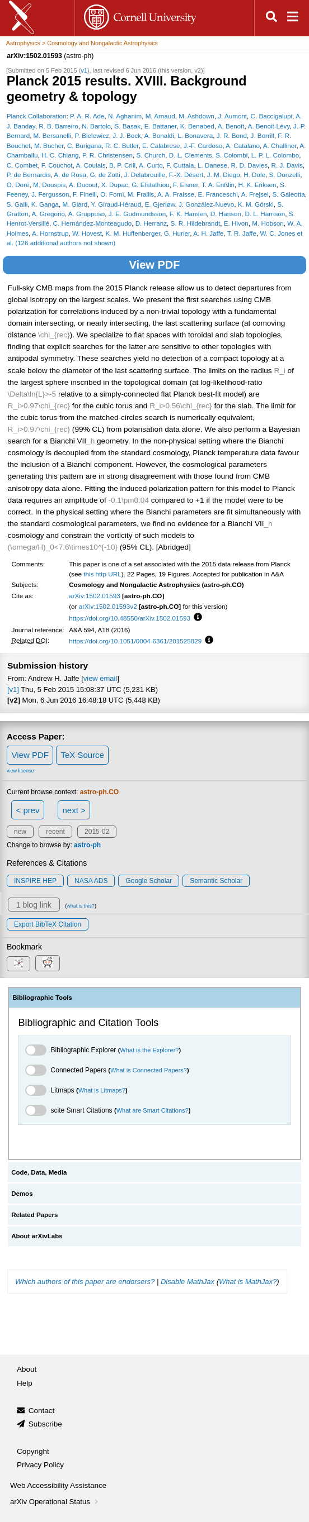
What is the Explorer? (149, 1050)
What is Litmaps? (101, 1090)
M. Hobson (267, 223)
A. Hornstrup (50, 233)
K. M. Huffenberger (133, 233)
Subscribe (45, 1424)
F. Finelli (85, 194)
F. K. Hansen (188, 213)
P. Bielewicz (91, 135)
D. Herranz (151, 223)
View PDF (154, 265)
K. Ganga (45, 204)
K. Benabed (197, 126)
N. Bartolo (96, 126)
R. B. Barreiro (58, 126)
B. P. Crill (122, 165)
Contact (42, 1410)
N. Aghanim (125, 116)
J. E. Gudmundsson (137, 213)
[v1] (13, 689)
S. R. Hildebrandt (196, 223)
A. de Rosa (70, 174)
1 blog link (34, 904)
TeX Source (82, 755)
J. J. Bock (127, 135)
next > (73, 810)
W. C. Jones (277, 233)
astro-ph (87, 845)
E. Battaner (160, 126)
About (26, 1369)
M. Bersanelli (52, 135)
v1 (84, 70)
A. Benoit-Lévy (268, 126)
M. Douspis (49, 184)
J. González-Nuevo (206, 204)
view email (100, 678)
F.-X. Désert (186, 174)
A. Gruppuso (86, 213)
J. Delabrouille (144, 174)
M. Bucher (48, 145)
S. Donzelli (285, 174)
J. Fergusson (50, 194)
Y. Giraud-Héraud (116, 204)
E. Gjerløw (160, 204)
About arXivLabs (37, 1236)
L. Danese (212, 165)
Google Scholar (148, 881)
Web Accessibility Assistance (58, 1485)
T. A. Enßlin (218, 184)
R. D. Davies (249, 165)
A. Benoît (231, 126)
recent (55, 832)
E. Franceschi (218, 194)
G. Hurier (177, 233)
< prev (28, 810)
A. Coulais (90, 165)
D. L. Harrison (265, 213)
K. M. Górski (256, 204)
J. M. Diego (223, 174)
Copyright (33, 1451)
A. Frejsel (255, 194)
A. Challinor (280, 145)
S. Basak (128, 126)
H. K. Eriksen (257, 184)
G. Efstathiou (150, 184)
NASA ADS (90, 881)
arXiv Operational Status (55, 1501)
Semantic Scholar (216, 881)
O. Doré (18, 184)
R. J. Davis (286, 165)
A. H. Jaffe (208, 233)
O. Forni (112, 194)
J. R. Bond (232, 135)
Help (24, 1383)
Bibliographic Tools (42, 997)
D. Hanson (225, 213)
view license (20, 771)
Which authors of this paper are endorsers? (84, 1281)
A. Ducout (83, 184)
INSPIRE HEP (35, 881)
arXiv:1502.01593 (94, 595)
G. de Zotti (105, 174)
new (20, 832)
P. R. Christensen (107, 155)
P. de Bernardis (29, 174)
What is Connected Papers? (148, 1070)
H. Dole (254, 174)
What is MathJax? (248, 1281)
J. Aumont (232, 116)
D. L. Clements (190, 155)
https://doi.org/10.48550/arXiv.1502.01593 (129, 618)
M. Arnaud (160, 116)
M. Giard (74, 204)
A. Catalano (243, 145)
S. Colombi (231, 155)
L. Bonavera (195, 135)
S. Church (150, 155)
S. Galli (17, 204)
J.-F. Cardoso (203, 145)
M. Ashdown (196, 116)
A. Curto (151, 165)
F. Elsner (185, 184)
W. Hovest (87, 233)
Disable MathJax (187, 1281)
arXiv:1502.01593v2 (108, 606)
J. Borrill (262, 135)
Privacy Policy (40, 1465)
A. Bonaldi (159, 135)
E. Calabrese (161, 145)
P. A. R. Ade (87, 116)
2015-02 (97, 832)
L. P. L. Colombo (275, 155)
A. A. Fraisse (175, 194)
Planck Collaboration (37, 116)
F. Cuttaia (180, 165)
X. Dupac (114, 184)
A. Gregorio (48, 213)
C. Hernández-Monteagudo (92, 223)
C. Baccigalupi (272, 116)
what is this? (81, 906)
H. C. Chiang (60, 155)
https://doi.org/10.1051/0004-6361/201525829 (135, 641)
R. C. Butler (122, 145)
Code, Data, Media (39, 1172)
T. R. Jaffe (241, 233)
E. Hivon (236, 223)
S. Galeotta (288, 194)
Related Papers (34, 1214)
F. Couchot (57, 165)
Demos (21, 1193)
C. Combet (22, 165)
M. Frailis (141, 194)
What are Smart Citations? (152, 1110)
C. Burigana (84, 145)
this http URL (102, 574)
